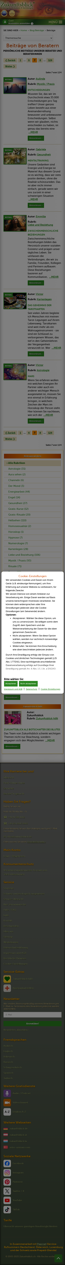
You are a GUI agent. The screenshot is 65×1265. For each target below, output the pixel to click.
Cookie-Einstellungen (50, 689)
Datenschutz (31, 689)
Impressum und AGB (13, 689)
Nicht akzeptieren (28, 684)
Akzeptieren (10, 684)
